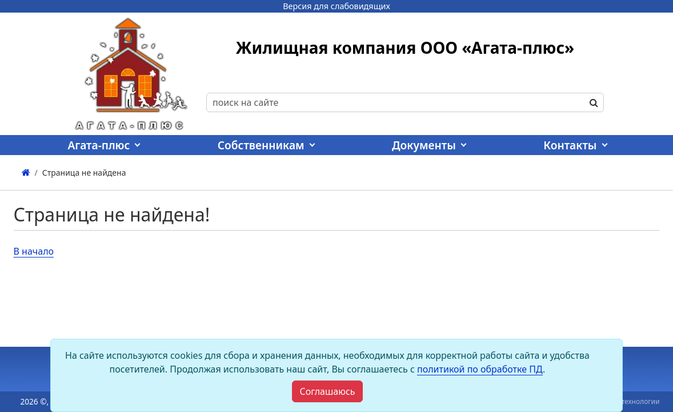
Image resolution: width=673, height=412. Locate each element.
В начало (34, 251)
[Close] (327, 391)
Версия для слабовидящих (336, 6)
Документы (424, 145)
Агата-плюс (98, 145)
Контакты (569, 145)
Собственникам (261, 145)
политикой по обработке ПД (480, 369)
